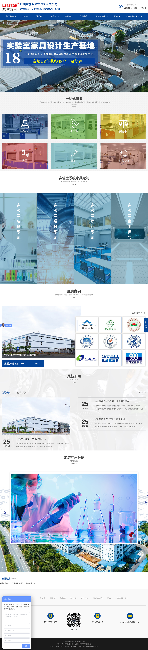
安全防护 (83, 16)
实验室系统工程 (132, 16)
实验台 (25, 16)
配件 (116, 16)
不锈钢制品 (100, 16)
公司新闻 (6, 392)
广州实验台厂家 (30, 583)
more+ (142, 392)
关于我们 (10, 16)
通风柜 (39, 16)
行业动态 (21, 392)
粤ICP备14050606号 (90, 646)
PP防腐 (68, 16)
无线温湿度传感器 (16, 583)
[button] (72, 89)
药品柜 (53, 16)
